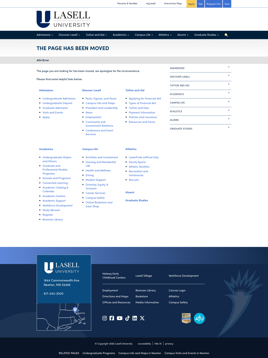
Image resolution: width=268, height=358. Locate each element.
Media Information (147, 302)
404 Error (43, 60)
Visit (200, 3)
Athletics (164, 35)
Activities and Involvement (102, 157)
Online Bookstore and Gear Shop (99, 204)
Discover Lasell (68, 35)
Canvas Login (177, 290)
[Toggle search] (226, 35)
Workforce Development (57, 205)
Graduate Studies (205, 35)
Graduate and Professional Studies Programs (55, 169)
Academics (119, 35)
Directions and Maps (115, 296)
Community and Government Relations (99, 123)
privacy (169, 343)
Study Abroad (51, 210)
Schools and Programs (57, 178)
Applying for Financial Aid (145, 98)
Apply (191, 3)
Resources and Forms (142, 122)
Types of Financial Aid (142, 103)
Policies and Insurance (143, 117)
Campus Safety (95, 198)
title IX (158, 343)
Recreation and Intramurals (138, 173)
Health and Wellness (98, 170)
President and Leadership (102, 108)
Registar (48, 215)
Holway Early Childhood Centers (113, 275)
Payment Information (142, 112)
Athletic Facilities (139, 166)
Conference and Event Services (99, 132)
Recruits (134, 180)
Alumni (181, 35)
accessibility (144, 343)
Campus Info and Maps (100, 103)
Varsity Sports (137, 162)
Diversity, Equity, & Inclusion (97, 186)
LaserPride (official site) (143, 157)
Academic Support (54, 200)
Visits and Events (53, 112)
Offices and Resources (116, 302)
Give (227, 3)
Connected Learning (55, 183)
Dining (90, 175)
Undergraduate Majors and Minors (57, 159)
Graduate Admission (55, 108)
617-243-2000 (53, 293)
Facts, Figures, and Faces (101, 98)
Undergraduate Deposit (57, 103)
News (89, 112)
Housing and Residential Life (101, 164)
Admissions (43, 35)
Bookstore (142, 296)
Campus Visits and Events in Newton (186, 353)
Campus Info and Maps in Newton (139, 353)
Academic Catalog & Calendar (55, 189)
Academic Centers (54, 196)
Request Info (214, 3)
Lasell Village (144, 276)
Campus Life (142, 35)
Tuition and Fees (139, 108)
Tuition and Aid (95, 35)
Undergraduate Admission (59, 98)
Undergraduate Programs (99, 353)
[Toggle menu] (52, 35)
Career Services (95, 193)
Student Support (96, 180)
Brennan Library (53, 219)
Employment (93, 117)
